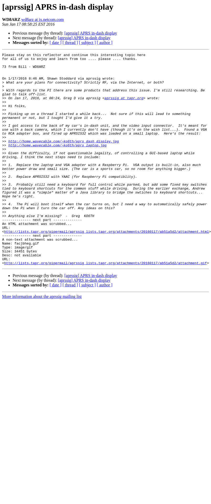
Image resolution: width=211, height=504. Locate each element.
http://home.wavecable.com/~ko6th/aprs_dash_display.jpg (63, 159)
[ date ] (55, 42)
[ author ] (105, 42)
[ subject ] (87, 42)
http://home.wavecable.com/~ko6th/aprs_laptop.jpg (57, 164)
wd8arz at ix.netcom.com (42, 19)
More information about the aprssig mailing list (42, 339)
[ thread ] (70, 42)
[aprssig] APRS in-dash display (90, 33)
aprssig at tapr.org (123, 107)
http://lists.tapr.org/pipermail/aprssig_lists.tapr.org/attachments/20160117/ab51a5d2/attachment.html (106, 267)
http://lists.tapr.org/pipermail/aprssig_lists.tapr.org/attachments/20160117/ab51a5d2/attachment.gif (105, 305)
